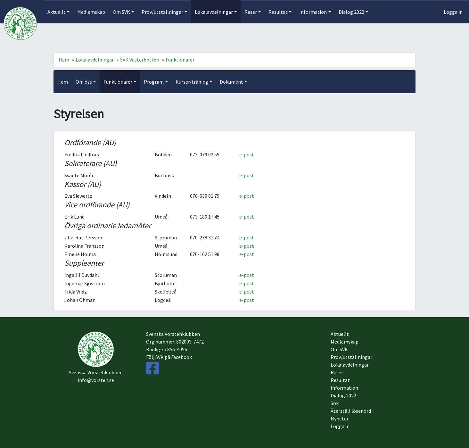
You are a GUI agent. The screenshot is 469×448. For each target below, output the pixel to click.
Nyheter (340, 418)
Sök (335, 403)
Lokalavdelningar (95, 59)
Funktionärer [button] (117, 82)
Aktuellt (340, 334)
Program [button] (154, 82)
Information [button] (313, 12)
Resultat (340, 380)
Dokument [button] (231, 82)
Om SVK (339, 349)
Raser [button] (250, 12)
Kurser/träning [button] (192, 82)
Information (344, 388)
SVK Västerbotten (139, 59)
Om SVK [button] (121, 12)
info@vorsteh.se (96, 380)
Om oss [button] (84, 82)
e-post (246, 154)
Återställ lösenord (351, 411)
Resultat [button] (278, 12)
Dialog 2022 (343, 395)
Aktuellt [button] (56, 12)
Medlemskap (91, 12)
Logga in (453, 12)
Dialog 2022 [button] (351, 12)
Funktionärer (180, 59)
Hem (64, 59)
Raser (337, 372)
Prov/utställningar (351, 357)
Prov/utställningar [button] (162, 12)
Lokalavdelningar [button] (214, 12)
